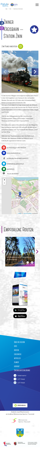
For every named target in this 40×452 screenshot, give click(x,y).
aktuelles (17, 358)
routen (16, 350)
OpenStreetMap (27, 213)
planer (16, 362)
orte (15, 346)
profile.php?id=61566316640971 (17, 158)
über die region (19, 342)
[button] (19, 90)
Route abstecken (10, 173)
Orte (10, 9)
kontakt (17, 366)
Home (6, 9)
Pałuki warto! (20, 375)
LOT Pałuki (19, 379)
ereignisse (17, 354)
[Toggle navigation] (29, 5)
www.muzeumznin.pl (13, 153)
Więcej (20, 274)
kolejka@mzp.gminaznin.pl (15, 164)
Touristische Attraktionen (18, 9)
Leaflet (19, 213)
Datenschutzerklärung (22, 370)
